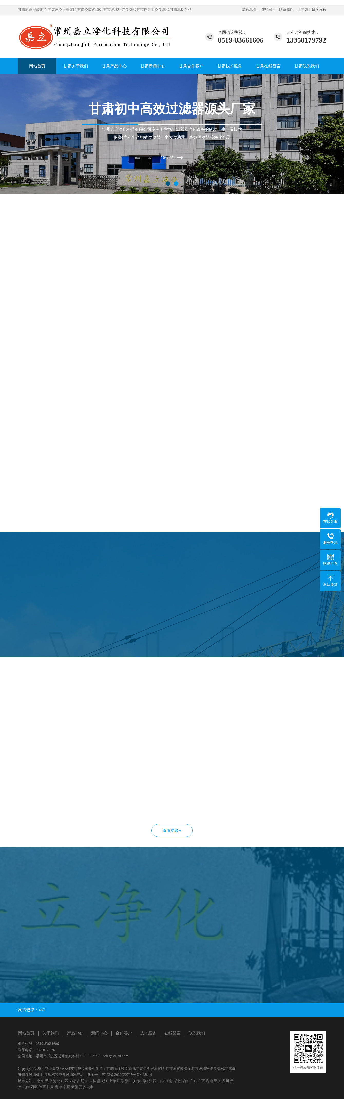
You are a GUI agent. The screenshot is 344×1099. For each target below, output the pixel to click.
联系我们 (286, 10)
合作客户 (124, 1033)
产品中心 (75, 1033)
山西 (64, 1081)
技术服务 (148, 1033)
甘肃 (50, 1087)
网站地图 (249, 10)
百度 (42, 1009)
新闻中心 (99, 1033)
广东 (193, 1081)
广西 (201, 1081)
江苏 (120, 1081)
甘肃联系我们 (306, 66)
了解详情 (166, 157)
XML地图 (144, 1075)
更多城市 (86, 1087)
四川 (225, 1081)
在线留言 (268, 10)
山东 (161, 1081)
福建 (144, 1081)
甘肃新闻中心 (152, 66)
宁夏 (66, 1087)
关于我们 (50, 1033)
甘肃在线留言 (268, 66)
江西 (152, 1081)
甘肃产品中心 (114, 66)
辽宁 (84, 1081)
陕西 (42, 1087)
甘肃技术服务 (229, 66)
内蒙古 (74, 1081)
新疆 (74, 1087)
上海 (112, 1081)
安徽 (136, 1081)
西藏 (34, 1087)
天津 (48, 1081)
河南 (169, 1081)
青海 (58, 1087)
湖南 (185, 1081)
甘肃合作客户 (191, 66)
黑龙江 (102, 1081)
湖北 (177, 1081)
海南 (209, 1081)
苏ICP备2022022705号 (119, 1075)
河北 (56, 1081)
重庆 (217, 1081)
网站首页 (37, 66)
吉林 (92, 1081)
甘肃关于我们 (75, 66)
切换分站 (319, 10)
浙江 (128, 1081)
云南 (26, 1087)
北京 (40, 1081)
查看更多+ (172, 830)
